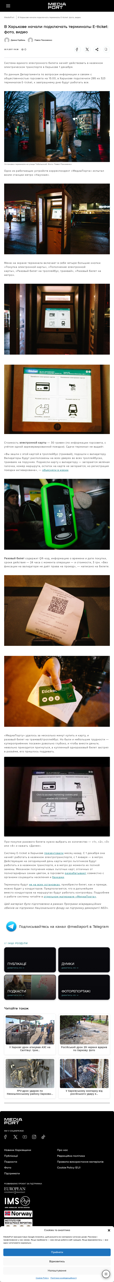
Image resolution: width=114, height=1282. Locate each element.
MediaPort (9, 17)
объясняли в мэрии (55, 470)
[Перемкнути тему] (106, 1274)
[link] (6, 1137)
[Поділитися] (97, 49)
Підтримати (12, 1173)
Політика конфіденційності (63, 1278)
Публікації (11, 1156)
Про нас (62, 1150)
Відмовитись (57, 1261)
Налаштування (57, 1270)
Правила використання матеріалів (80, 1161)
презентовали (54, 853)
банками (58, 877)
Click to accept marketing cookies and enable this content (57, 796)
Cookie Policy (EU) (68, 1167)
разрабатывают (75, 873)
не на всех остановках (44, 884)
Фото (7, 1167)
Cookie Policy (42, 1278)
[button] (109, 1230)
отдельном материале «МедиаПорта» (70, 896)
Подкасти (10, 1161)
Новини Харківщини (17, 1150)
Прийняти (57, 1252)
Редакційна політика (71, 1156)
